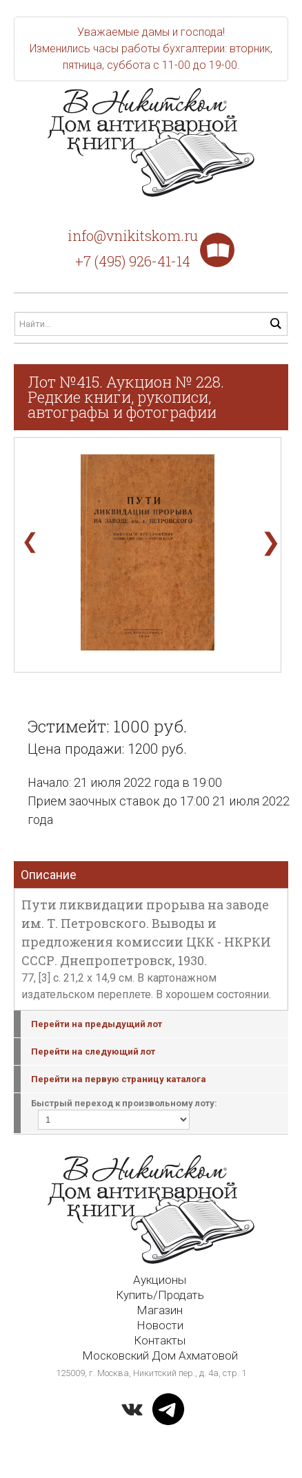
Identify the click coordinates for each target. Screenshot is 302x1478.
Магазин (160, 1310)
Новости (160, 1325)
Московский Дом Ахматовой (160, 1355)
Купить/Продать (160, 1295)
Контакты (159, 1340)
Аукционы (159, 1280)
